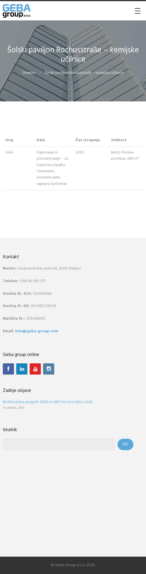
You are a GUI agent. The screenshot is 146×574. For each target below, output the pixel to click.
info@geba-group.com (36, 331)
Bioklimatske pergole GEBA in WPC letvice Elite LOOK (48, 402)
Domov (29, 73)
